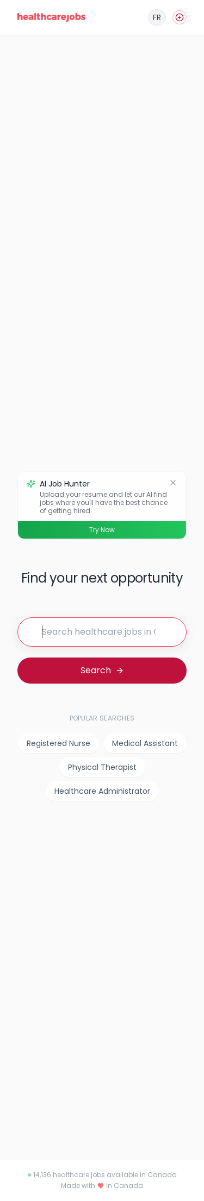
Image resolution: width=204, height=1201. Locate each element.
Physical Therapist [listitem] (102, 767)
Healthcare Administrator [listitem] (102, 791)
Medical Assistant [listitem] (145, 743)
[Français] (157, 17)
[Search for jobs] (102, 632)
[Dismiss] (173, 482)
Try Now (102, 529)
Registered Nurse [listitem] (58, 743)
